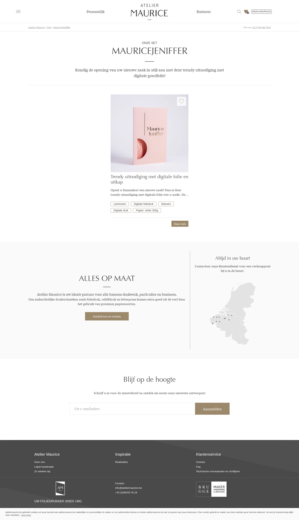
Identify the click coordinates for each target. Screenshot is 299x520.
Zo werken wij (42, 471)
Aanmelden (212, 408)
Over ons (39, 462)
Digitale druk (120, 210)
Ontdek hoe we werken (107, 316)
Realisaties (121, 462)
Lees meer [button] (26, 515)
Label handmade (44, 466)
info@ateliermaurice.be (128, 487)
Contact (200, 462)
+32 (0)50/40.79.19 (261, 27)
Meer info (180, 224)
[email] (132, 409)
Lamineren (119, 203)
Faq (198, 466)
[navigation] (18, 11)
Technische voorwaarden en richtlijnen (218, 471)
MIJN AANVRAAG (261, 11)
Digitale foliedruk (144, 203)
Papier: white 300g (147, 210)
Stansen (166, 203)
